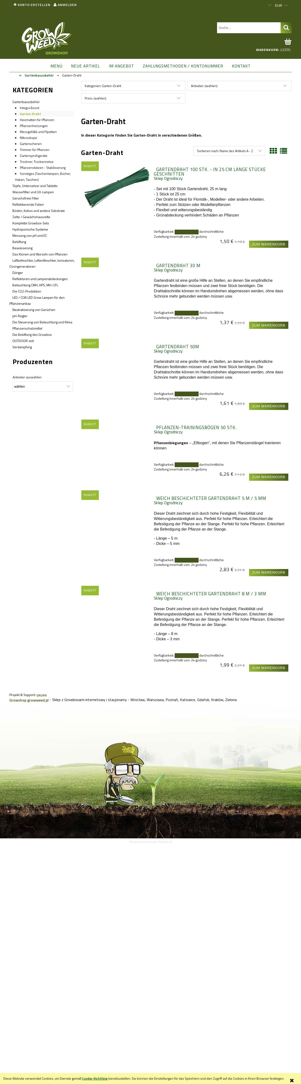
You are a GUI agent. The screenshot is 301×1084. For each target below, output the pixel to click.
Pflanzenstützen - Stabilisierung (43, 167)
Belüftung (19, 241)
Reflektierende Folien (28, 204)
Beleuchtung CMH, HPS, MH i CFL (35, 285)
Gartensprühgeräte (33, 155)
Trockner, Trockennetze (37, 161)
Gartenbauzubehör (26, 101)
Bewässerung (22, 247)
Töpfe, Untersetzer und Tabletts (35, 185)
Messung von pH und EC (29, 235)
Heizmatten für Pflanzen (37, 119)
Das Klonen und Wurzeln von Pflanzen (39, 254)
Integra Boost (29, 107)
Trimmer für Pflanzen (35, 149)
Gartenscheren (31, 143)
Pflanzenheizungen (34, 125)
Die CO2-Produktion (26, 291)
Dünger (17, 272)
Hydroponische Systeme (30, 229)
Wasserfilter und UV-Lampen (33, 191)
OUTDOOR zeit (23, 340)
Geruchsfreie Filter (25, 198)
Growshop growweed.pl (29, 700)
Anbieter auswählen (27, 377)
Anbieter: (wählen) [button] (204, 85)
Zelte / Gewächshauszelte (31, 216)
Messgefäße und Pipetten (38, 131)
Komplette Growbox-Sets (30, 223)
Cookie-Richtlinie (95, 1078)
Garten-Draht (30, 113)
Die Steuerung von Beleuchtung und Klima (42, 322)
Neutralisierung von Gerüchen (33, 309)
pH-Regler (20, 315)
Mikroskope (28, 137)
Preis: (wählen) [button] (95, 98)
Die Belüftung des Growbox (32, 334)
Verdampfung (22, 346)
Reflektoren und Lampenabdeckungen (40, 278)
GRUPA (41, 695)
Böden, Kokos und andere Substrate (38, 210)
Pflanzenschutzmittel (27, 328)
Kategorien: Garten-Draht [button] (103, 85)
